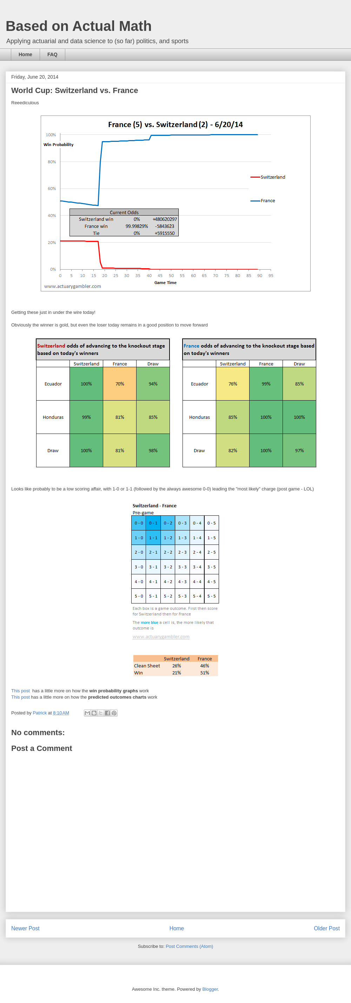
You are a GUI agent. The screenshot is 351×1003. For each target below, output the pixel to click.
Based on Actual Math (79, 26)
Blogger (210, 989)
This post (21, 690)
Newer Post (25, 928)
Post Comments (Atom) (189, 946)
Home (25, 54)
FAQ (52, 54)
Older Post (327, 928)
